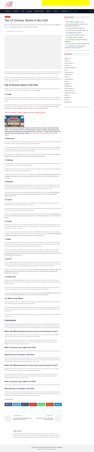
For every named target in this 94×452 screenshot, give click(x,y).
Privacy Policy (50, 447)
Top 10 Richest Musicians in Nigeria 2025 (75, 28)
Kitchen (66, 81)
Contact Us (38, 447)
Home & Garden (68, 79)
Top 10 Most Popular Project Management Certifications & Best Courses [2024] (75, 46)
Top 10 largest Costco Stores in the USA (75, 35)
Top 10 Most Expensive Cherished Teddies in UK (77, 30)
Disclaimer (44, 447)
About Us (33, 447)
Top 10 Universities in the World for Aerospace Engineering (76, 40)
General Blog (68, 74)
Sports (66, 95)
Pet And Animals (68, 88)
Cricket (66, 60)
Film (66, 70)
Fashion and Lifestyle (69, 67)
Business (7, 16)
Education (67, 65)
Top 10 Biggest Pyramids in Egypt (73, 32)
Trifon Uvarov (11, 31)
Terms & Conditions (58, 447)
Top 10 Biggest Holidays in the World (74, 37)
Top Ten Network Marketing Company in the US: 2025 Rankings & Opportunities (76, 25)
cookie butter (8, 289)
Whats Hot (67, 102)
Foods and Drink (68, 72)
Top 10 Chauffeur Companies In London (75, 21)
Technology (67, 97)
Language (67, 83)
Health (66, 76)
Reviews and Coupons (70, 92)
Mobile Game (68, 86)
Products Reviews (69, 90)
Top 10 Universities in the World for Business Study (77, 43)
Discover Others (68, 63)
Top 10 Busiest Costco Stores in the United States (28, 112)
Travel (66, 99)
